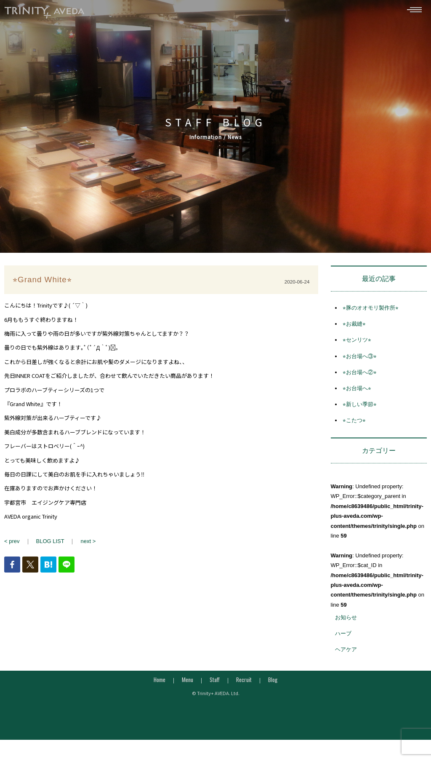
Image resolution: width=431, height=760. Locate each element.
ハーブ (343, 635)
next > (88, 542)
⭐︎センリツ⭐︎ (357, 341)
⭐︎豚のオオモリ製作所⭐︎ (371, 309)
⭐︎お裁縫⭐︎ (354, 325)
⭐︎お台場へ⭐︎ (357, 390)
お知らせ (346, 619)
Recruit (244, 681)
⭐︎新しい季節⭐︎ (360, 406)
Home (159, 681)
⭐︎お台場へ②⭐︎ (360, 374)
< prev (12, 542)
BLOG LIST (50, 542)
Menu (187, 681)
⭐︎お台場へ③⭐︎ (360, 357)
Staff (215, 681)
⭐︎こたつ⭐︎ (354, 422)
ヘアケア (346, 651)
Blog (272, 681)
